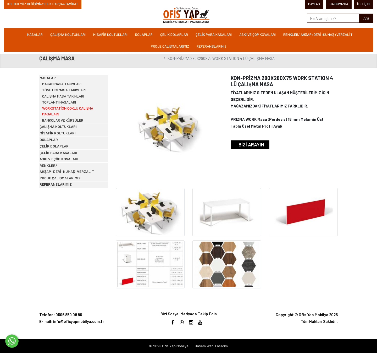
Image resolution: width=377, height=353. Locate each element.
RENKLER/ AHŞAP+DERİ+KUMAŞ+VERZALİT (318, 34)
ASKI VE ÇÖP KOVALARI (257, 34)
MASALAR (35, 34)
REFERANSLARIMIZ (211, 46)
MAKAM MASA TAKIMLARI (67, 93)
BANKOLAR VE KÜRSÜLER (69, 149)
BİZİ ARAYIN (251, 144)
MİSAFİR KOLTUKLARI (110, 34)
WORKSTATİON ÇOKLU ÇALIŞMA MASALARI (73, 136)
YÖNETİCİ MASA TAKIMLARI (69, 103)
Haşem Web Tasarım (211, 346)
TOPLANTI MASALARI (65, 123)
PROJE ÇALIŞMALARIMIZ (170, 46)
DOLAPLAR (144, 34)
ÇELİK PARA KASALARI (214, 34)
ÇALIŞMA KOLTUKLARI (68, 34)
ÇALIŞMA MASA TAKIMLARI (69, 113)
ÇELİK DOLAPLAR (174, 34)
